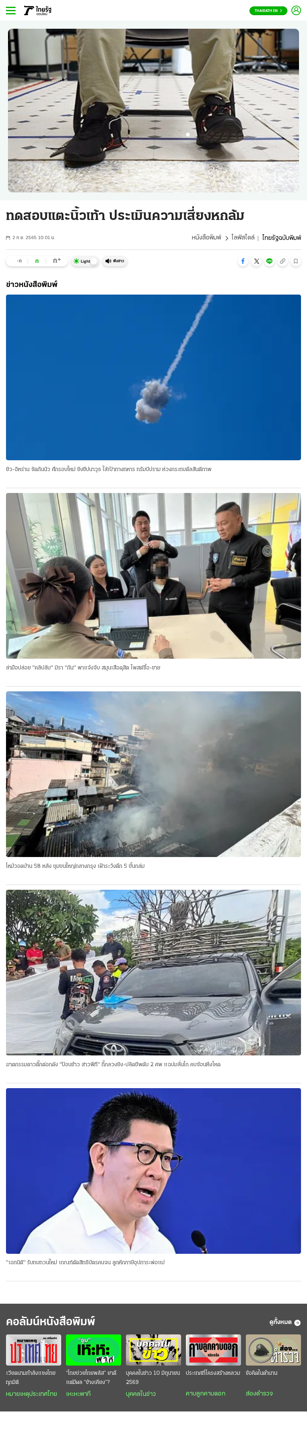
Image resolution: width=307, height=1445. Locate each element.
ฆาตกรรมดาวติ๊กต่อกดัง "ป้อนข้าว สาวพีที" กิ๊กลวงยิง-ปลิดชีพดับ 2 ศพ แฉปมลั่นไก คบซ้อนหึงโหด (113, 1065)
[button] (243, 261)
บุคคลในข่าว (141, 1395)
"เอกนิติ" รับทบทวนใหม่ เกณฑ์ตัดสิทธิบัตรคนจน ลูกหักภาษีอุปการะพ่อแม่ (85, 1264)
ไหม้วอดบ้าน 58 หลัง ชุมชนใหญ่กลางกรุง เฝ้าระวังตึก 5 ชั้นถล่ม (75, 866)
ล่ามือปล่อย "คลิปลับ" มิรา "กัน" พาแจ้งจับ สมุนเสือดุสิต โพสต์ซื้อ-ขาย (83, 668)
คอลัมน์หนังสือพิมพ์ (53, 1323)
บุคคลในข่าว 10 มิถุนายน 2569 (153, 1378)
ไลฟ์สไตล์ (243, 238)
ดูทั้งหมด (285, 1323)
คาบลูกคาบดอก (205, 1395)
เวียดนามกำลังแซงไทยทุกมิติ (31, 1378)
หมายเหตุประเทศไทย (31, 1395)
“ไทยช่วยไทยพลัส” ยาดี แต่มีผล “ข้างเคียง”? (91, 1378)
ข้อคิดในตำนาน (261, 1374)
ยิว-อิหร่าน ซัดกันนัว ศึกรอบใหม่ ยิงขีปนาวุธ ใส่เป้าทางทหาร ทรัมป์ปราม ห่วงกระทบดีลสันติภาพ (108, 470)
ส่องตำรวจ (259, 1395)
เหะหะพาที (78, 1395)
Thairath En (268, 11)
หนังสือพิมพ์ (206, 238)
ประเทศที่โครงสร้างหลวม (213, 1374)
